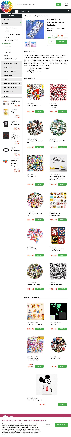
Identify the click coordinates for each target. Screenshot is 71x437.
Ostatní (8, 52)
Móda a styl (8, 67)
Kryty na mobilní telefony (12, 34)
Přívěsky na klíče (9, 75)
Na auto (8, 46)
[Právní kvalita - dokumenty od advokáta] (17, 418)
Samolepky (7, 43)
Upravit (47, 429)
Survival (6, 79)
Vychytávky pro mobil (10, 59)
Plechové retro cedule (11, 40)
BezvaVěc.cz (29, 16)
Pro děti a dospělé (9, 71)
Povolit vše (61, 429)
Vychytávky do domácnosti (12, 83)
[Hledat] (58, 4)
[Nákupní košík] (66, 4)
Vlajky (6, 56)
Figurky (6, 31)
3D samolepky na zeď (10, 28)
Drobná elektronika (10, 63)
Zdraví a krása (8, 91)
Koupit (61, 42)
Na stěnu (8, 49)
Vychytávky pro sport (11, 87)
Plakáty (6, 37)
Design (6, 23)
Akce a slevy (7, 19)
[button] (68, 11)
